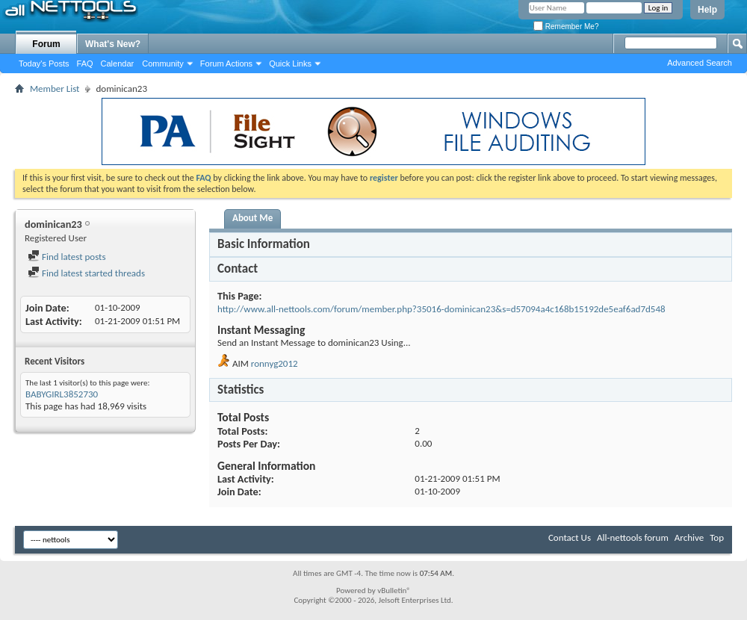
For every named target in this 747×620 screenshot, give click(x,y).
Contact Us (569, 537)
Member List (54, 88)
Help (707, 9)
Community (163, 63)
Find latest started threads (86, 273)
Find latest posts (67, 256)
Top (717, 537)
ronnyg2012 (274, 363)
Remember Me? (565, 26)
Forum (46, 44)
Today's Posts (44, 63)
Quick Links (290, 63)
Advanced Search (699, 62)
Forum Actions (226, 63)
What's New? (112, 44)
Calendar (117, 63)
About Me (252, 217)
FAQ (85, 63)
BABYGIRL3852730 (61, 394)
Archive (689, 537)
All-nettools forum (633, 537)
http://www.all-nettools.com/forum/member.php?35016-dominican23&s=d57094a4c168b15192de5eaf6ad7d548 (441, 308)
